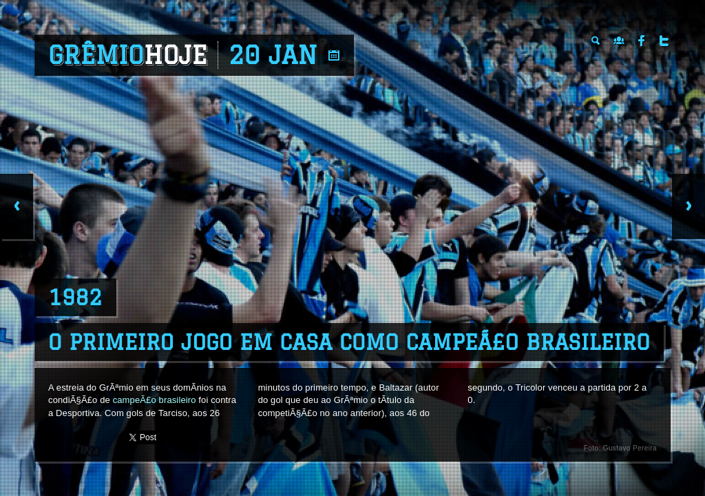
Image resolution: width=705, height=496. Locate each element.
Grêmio (127, 55)
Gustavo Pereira (630, 448)
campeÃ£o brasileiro (154, 400)
